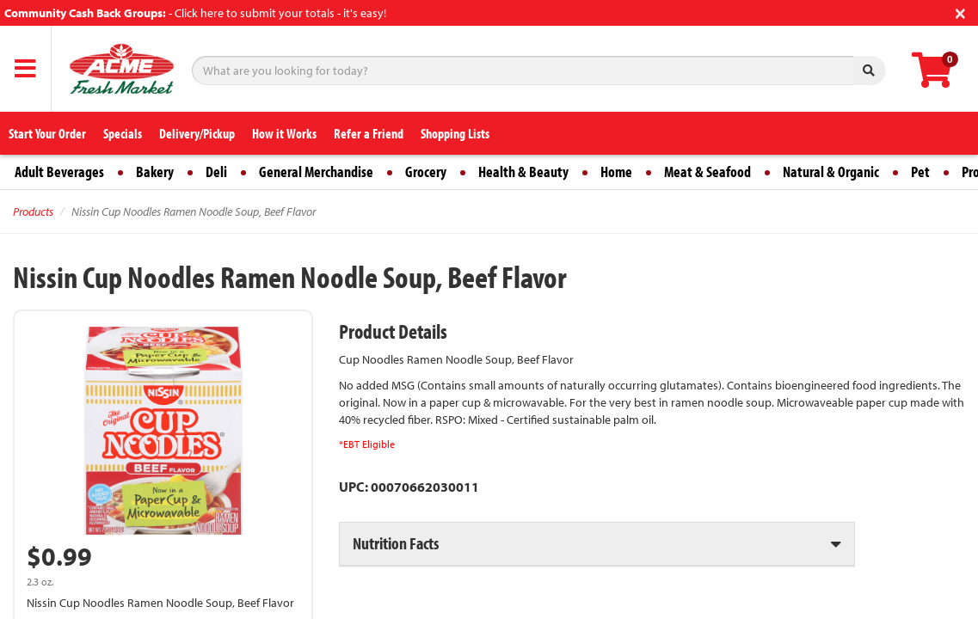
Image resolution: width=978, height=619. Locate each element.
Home (616, 171)
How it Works (284, 133)
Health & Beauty (523, 171)
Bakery (155, 171)
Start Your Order (47, 133)
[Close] (960, 12)
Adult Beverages (59, 171)
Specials (122, 133)
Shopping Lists (455, 133)
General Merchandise (316, 171)
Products (33, 211)
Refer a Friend (368, 133)
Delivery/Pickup (197, 133)
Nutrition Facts (396, 543)
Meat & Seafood (707, 171)
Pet (920, 171)
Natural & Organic (831, 171)
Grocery (425, 171)
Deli (216, 171)
